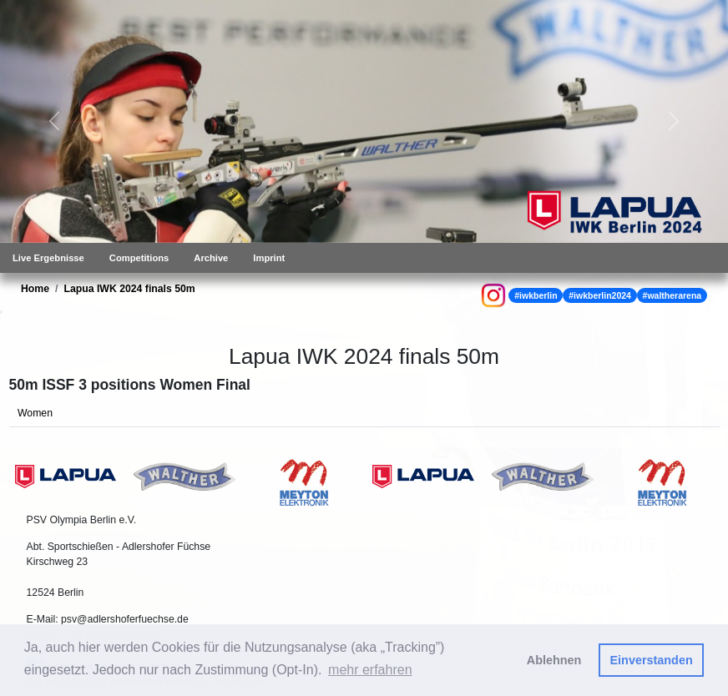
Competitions (139, 258)
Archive (211, 258)
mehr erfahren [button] (370, 670)
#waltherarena (672, 295)
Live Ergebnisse (48, 258)
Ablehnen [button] (554, 660)
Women (35, 413)
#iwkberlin (535, 295)
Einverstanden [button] (651, 660)
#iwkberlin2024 (600, 295)
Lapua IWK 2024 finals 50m (129, 289)
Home (35, 289)
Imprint (269, 258)
